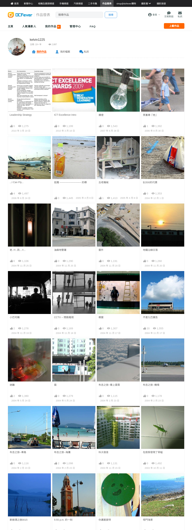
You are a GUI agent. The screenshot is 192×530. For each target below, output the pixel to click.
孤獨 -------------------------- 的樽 (70, 182)
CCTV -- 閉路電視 (64, 317)
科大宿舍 (103, 412)
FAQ (93, 26)
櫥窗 (101, 317)
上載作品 (174, 26)
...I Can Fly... (16, 182)
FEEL (102, 507)
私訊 (86, 51)
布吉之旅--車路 (18, 452)
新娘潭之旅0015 (19, 479)
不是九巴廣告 (150, 317)
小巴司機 (15, 317)
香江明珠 (148, 507)
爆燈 (101, 115)
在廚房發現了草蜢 (153, 412)
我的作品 (53, 27)
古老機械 (103, 182)
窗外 (101, 250)
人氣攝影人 (29, 26)
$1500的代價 (150, 182)
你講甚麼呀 (105, 479)
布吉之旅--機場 (151, 384)
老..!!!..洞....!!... (18, 250)
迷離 (12, 384)
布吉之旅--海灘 (62, 452)
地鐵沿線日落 (150, 250)
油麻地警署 (60, 250)
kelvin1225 (37, 39)
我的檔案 (65, 51)
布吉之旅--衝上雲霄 (109, 384)
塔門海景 (148, 479)
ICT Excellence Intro (65, 114)
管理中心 (75, 26)
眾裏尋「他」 (150, 115)
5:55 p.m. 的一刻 (63, 479)
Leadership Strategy (21, 114)
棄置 (56, 507)
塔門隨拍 (15, 507)
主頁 (10, 26)
